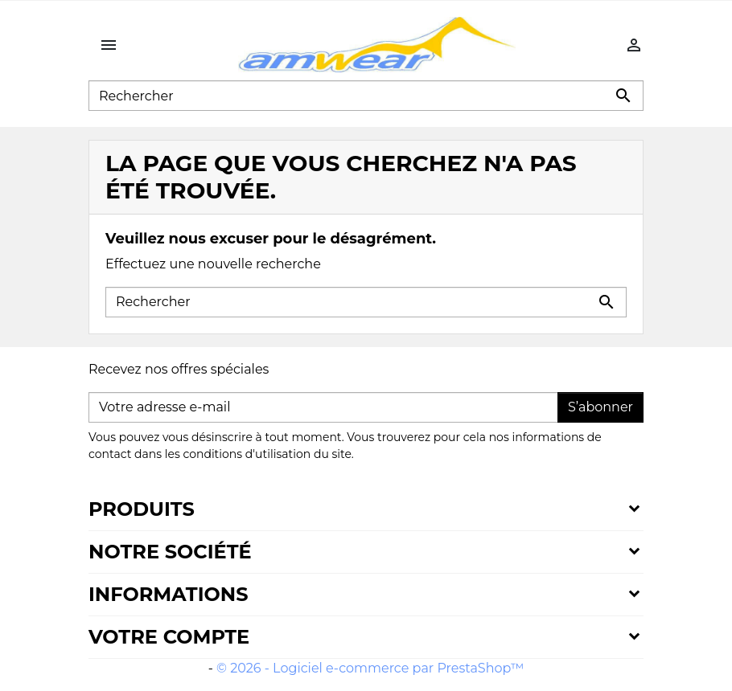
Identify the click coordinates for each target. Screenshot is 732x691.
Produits (141, 509)
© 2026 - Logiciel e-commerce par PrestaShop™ (370, 668)
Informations (168, 594)
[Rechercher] (366, 95)
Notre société (170, 551)
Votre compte (168, 636)
